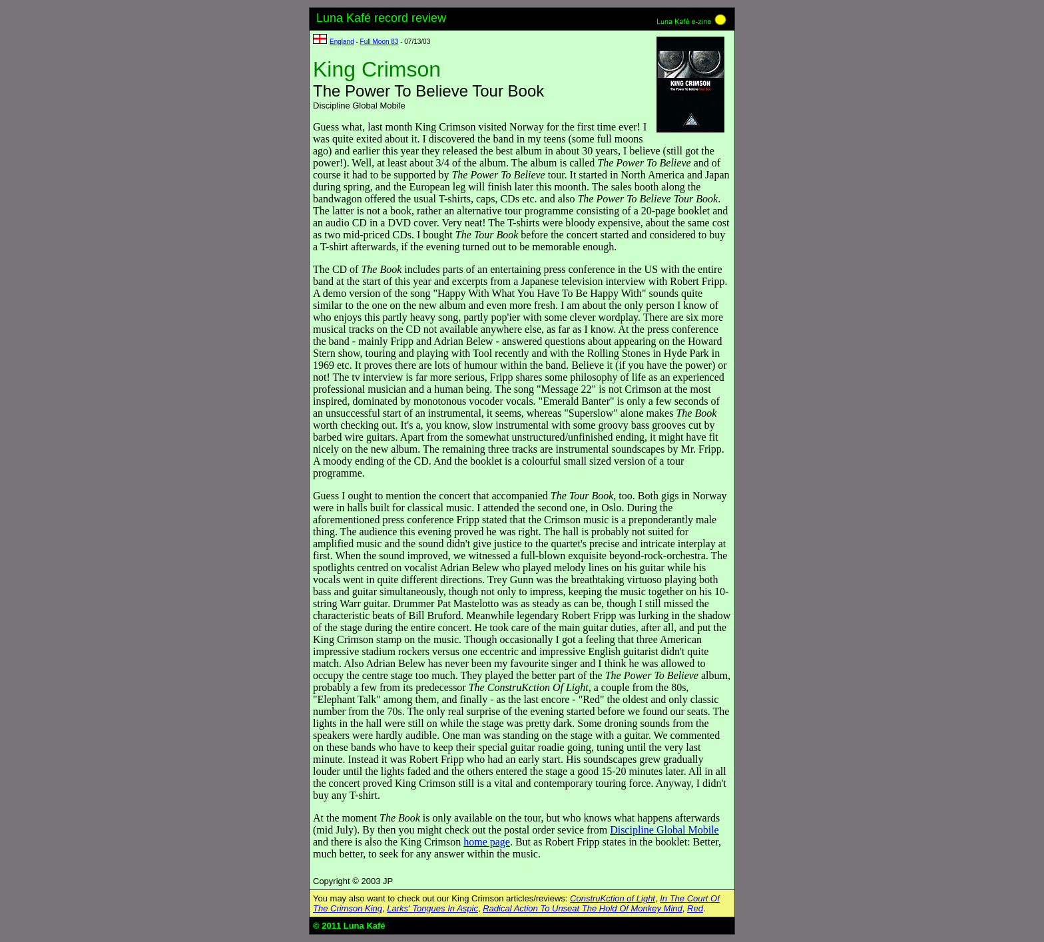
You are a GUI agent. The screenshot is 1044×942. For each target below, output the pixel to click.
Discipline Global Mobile (664, 829)
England (342, 41)
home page (486, 841)
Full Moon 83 (379, 41)
